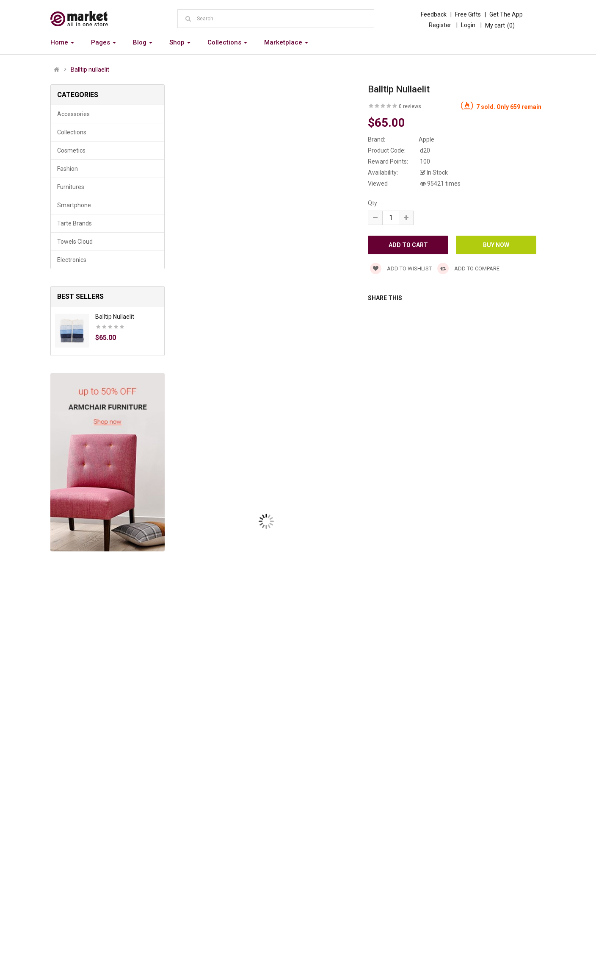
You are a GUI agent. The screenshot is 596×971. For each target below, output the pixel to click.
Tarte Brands (74, 223)
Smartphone (74, 205)
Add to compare (468, 268)
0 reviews (410, 106)
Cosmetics (71, 150)
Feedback (434, 14)
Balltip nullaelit (90, 69)
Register (440, 25)
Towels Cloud (75, 241)
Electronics (71, 259)
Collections (71, 132)
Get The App (506, 14)
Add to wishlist (401, 268)
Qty (372, 203)
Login (468, 25)
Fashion (67, 168)
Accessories (73, 114)
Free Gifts (468, 14)
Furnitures (70, 187)
